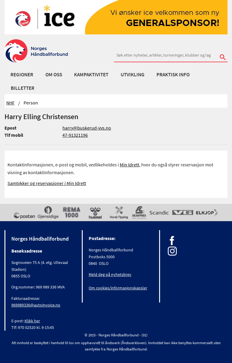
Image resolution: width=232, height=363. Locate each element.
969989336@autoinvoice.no (35, 305)
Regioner (21, 74)
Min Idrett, (130, 165)
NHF (10, 103)
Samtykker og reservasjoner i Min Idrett (46, 183)
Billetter (22, 88)
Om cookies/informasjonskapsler (118, 288)
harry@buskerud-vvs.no (86, 128)
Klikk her (32, 320)
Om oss (53, 74)
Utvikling (133, 74)
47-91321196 (75, 135)
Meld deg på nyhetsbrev (110, 274)
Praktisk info (173, 74)
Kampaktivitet (91, 74)
